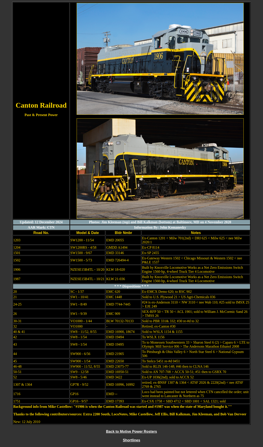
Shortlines (131, 440)
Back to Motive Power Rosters (131, 431)
